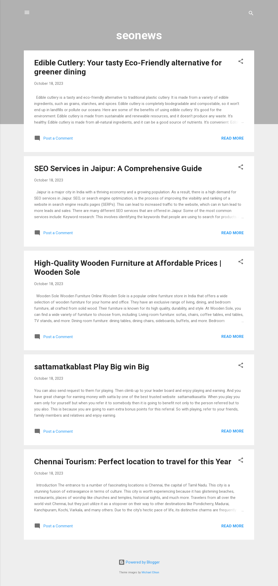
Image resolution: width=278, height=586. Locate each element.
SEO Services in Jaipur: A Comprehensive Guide (118, 168)
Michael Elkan (150, 572)
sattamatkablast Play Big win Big (91, 366)
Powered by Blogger (139, 562)
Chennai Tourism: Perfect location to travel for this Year (132, 461)
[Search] (251, 14)
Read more (232, 138)
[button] (241, 62)
